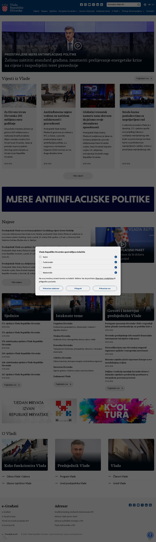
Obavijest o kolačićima (104, 278)
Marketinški (47, 273)
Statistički (47, 267)
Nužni (45, 257)
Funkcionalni (48, 262)
